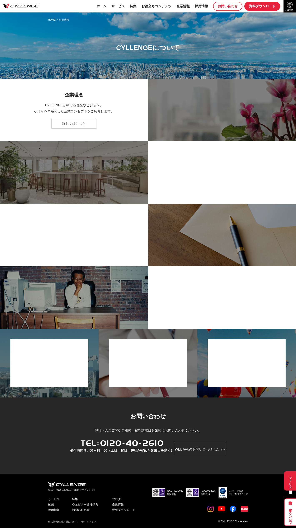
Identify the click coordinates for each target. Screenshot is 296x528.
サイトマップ (88, 521)
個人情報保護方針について (63, 521)
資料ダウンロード (290, 515)
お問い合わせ (228, 6)
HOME (52, 19)
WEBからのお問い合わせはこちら (200, 449)
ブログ (116, 499)
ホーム (101, 6)
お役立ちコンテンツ (156, 6)
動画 (51, 504)
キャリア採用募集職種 (290, 481)
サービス (118, 6)
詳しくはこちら (74, 123)
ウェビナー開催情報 (85, 504)
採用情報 (201, 6)
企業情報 (183, 6)
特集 (133, 6)
